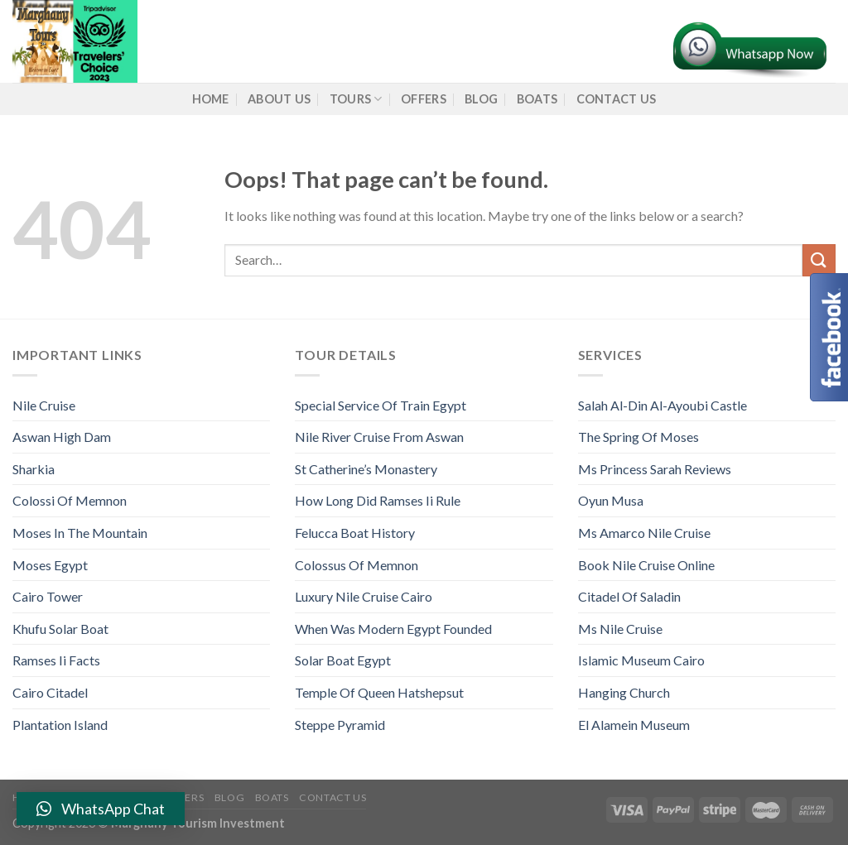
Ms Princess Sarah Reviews (654, 469)
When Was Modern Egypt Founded (393, 628)
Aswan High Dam (61, 436)
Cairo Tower (47, 596)
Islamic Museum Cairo (641, 660)
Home (210, 99)
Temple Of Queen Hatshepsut (379, 692)
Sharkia (33, 469)
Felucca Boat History (355, 532)
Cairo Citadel (50, 692)
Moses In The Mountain (79, 532)
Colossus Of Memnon (356, 565)
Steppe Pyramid (340, 724)
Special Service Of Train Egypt (380, 405)
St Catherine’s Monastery (366, 469)
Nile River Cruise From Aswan (379, 436)
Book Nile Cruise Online (646, 565)
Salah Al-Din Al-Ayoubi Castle (662, 405)
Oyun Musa (610, 500)
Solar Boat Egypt (343, 660)
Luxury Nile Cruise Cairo (363, 596)
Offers (423, 99)
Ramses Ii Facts (56, 660)
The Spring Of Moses (638, 436)
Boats (537, 99)
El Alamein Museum (634, 724)
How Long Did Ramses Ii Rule (377, 500)
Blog (481, 99)
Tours (356, 99)
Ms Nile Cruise (620, 628)
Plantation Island (60, 724)
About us (279, 99)
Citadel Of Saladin (629, 596)
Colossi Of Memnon (69, 500)
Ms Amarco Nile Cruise (644, 532)
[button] (101, 808)
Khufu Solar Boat (60, 628)
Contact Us (616, 99)
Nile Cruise (43, 405)
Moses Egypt (50, 565)
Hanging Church (624, 692)
